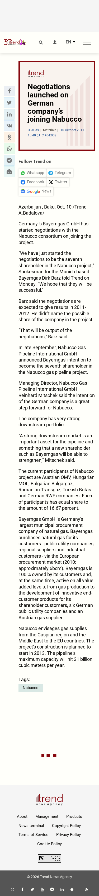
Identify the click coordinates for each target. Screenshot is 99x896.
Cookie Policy (49, 843)
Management (46, 816)
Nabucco (31, 687)
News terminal (31, 825)
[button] (9, 91)
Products (74, 816)
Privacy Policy (68, 834)
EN (68, 42)
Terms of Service (33, 834)
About (22, 816)
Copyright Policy (66, 825)
